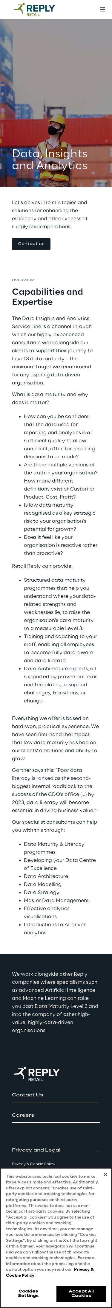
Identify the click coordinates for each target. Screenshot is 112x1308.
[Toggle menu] (102, 9)
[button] (31, 244)
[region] (56, 1238)
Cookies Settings (28, 1294)
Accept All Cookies (81, 1294)
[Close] (105, 1174)
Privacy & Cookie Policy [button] (33, 1164)
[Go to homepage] (40, 9)
